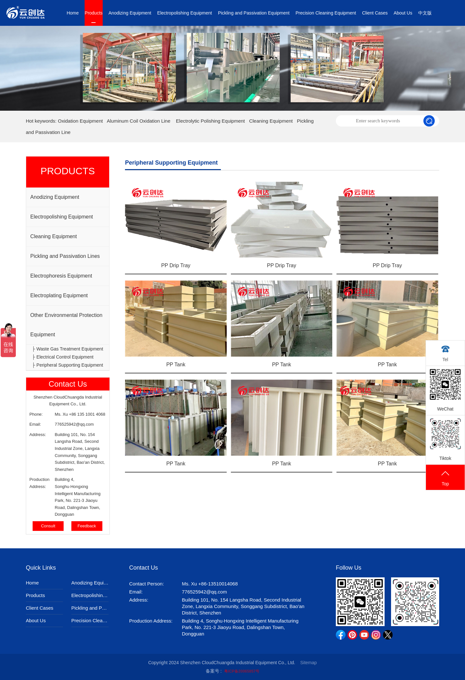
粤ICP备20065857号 (241, 671)
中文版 (425, 12)
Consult (48, 525)
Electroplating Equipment (59, 295)
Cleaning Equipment (271, 121)
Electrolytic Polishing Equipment (210, 121)
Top (445, 477)
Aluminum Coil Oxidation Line (138, 121)
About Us (403, 12)
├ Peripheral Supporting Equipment (67, 365)
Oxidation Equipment (80, 121)
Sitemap (308, 662)
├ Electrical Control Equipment (62, 357)
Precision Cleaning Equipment (325, 12)
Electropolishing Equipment (184, 12)
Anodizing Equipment (129, 12)
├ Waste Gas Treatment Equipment (67, 348)
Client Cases (375, 12)
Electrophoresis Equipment (61, 276)
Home (72, 12)
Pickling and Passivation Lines (65, 256)
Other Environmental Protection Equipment (66, 324)
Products (93, 12)
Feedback (87, 525)
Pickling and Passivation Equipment (254, 12)
